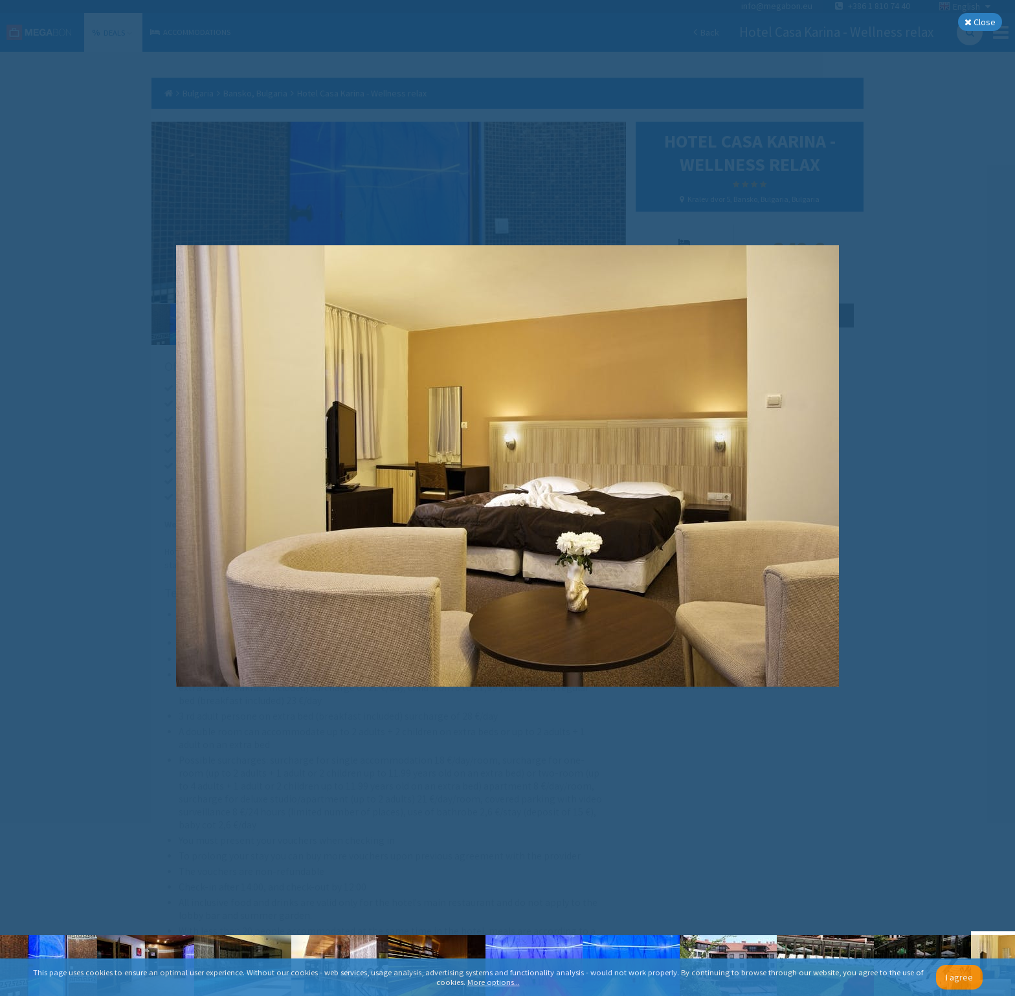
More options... (493, 982)
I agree (959, 977)
